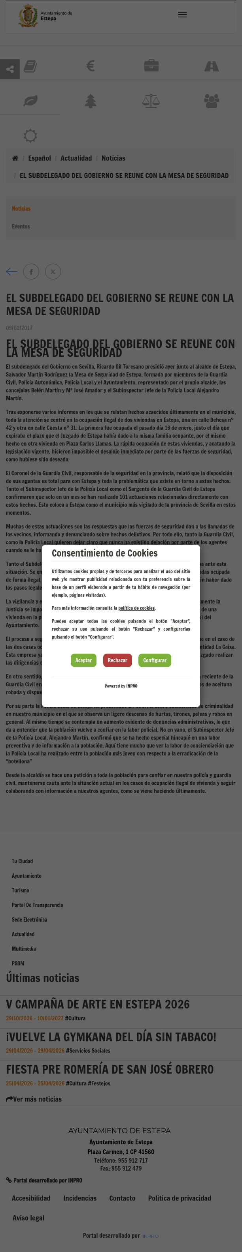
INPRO (131, 686)
